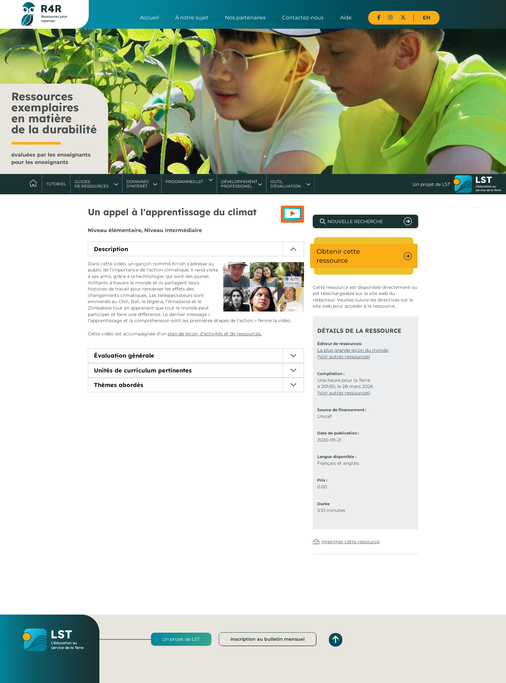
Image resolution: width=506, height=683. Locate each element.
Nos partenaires (245, 18)
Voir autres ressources (344, 357)
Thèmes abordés (118, 385)
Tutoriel (56, 183)
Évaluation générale (124, 355)
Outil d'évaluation (285, 184)
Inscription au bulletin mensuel (267, 639)
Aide (346, 18)
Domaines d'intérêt (137, 184)
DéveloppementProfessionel (239, 184)
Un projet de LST (181, 639)
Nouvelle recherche (355, 221)
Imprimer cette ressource (351, 542)
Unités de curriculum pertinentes (143, 370)
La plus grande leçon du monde (352, 350)
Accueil (149, 18)
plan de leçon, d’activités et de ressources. (214, 334)
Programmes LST (184, 181)
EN (426, 18)
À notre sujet (191, 18)
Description (111, 249)
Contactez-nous (303, 18)
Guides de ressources (91, 184)
